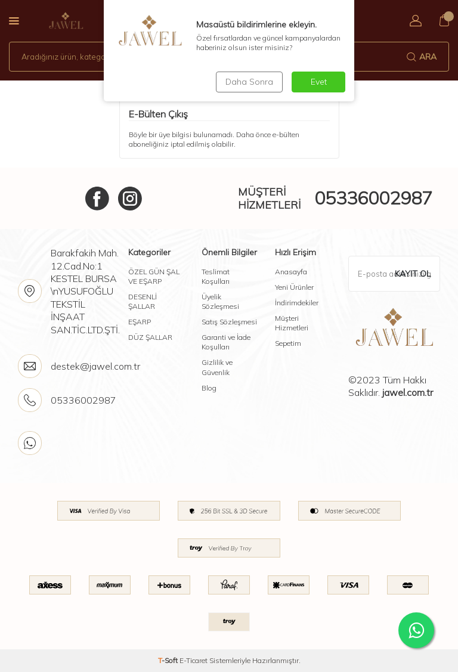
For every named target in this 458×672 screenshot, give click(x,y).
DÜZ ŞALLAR (150, 337)
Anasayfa (291, 271)
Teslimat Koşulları (216, 276)
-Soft (169, 660)
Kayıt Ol (413, 273)
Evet (319, 81)
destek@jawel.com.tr (95, 366)
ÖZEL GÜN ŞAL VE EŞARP (154, 276)
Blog (209, 387)
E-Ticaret (194, 660)
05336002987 (373, 198)
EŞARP (139, 321)
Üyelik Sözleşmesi (220, 301)
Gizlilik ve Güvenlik (217, 367)
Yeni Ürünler (294, 287)
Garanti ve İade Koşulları (226, 342)
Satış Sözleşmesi (229, 321)
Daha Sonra (249, 81)
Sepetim (288, 343)
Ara (422, 56)
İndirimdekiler (296, 302)
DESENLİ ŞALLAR (142, 301)
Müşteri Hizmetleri (291, 323)
